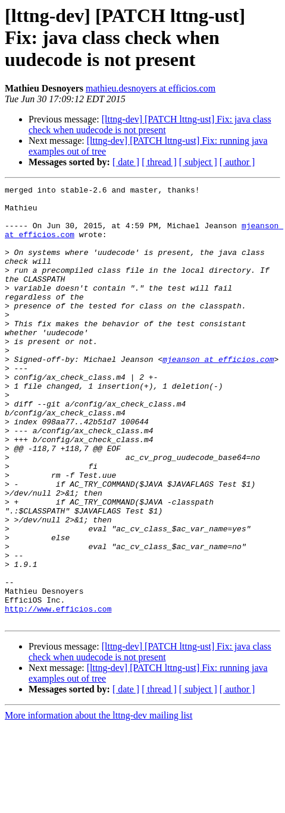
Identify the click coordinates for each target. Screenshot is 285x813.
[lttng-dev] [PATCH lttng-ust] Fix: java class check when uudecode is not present (150, 124)
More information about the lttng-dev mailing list (99, 803)
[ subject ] (198, 162)
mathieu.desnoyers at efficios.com (150, 88)
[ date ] (125, 162)
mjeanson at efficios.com (218, 394)
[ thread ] (159, 162)
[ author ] (237, 162)
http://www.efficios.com (58, 694)
